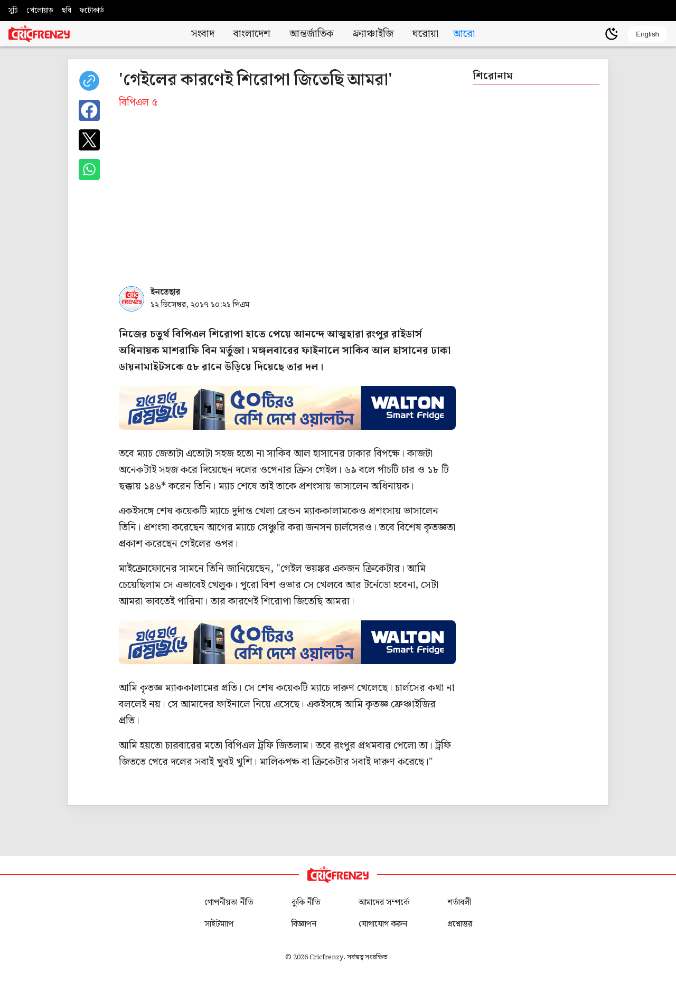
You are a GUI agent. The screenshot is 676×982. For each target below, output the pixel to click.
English (647, 34)
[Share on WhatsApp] (89, 169)
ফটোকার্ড (92, 10)
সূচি (13, 10)
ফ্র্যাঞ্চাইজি (373, 34)
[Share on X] (89, 139)
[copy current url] (89, 80)
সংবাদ (202, 34)
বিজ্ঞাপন (304, 924)
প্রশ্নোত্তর (459, 924)
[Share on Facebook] (89, 110)
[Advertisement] (287, 204)
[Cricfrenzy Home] (39, 33)
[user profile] (594, 34)
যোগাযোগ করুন (383, 924)
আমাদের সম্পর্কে (384, 902)
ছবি (66, 10)
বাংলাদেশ (251, 34)
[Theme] (611, 33)
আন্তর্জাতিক (311, 34)
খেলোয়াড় (39, 10)
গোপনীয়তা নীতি (228, 902)
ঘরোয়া (425, 34)
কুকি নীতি (306, 902)
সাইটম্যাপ (218, 924)
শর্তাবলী (459, 902)
